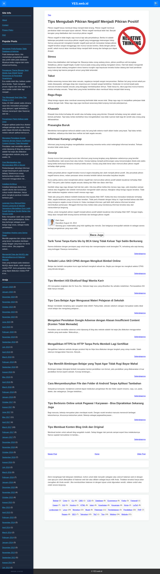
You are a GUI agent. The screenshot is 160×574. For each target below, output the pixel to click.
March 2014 (7, 532)
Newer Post (52, 454)
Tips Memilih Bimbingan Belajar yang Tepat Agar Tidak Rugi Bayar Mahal (93, 363)
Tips (103, 514)
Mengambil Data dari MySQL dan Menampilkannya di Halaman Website (15, 257)
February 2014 (8, 537)
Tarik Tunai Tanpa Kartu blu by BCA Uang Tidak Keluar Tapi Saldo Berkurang (95, 241)
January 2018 (7, 397)
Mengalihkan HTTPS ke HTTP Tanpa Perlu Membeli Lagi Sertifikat (88, 343)
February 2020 (8, 332)
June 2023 (6, 322)
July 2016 (6, 467)
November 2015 (8, 492)
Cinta (65, 501)
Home (97, 454)
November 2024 (8, 302)
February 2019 (8, 362)
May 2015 (6, 507)
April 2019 (6, 352)
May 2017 (6, 417)
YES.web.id (80, 3)
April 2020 (6, 327)
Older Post (141, 454)
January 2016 (7, 482)
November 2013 (8, 553)
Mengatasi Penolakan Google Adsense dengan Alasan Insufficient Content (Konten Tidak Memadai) (16, 140)
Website (124, 514)
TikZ (95, 514)
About (4, 20)
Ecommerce (112, 501)
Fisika (123, 501)
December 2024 (8, 297)
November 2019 (8, 337)
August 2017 (7, 407)
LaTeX (135, 505)
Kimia (126, 505)
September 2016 (8, 457)
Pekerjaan (99, 510)
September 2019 (8, 342)
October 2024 (7, 307)
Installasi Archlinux (9, 184)
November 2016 (8, 447)
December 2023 (8, 312)
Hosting (73, 505)
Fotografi (134, 501)
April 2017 (6, 422)
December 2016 (8, 442)
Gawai (55, 505)
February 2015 (8, 517)
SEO (74, 514)
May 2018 (6, 377)
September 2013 (8, 558)
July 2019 (6, 347)
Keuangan (115, 505)
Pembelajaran (113, 510)
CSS (89, 501)
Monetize (76, 510)
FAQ (4, 35)
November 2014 (8, 522)
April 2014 (6, 527)
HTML (82, 505)
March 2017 (7, 427)
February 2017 (8, 432)
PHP (139, 510)
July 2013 (6, 568)
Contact (5, 25)
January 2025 (7, 292)
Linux (65, 510)
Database (99, 501)
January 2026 (7, 287)
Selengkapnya (140, 254)
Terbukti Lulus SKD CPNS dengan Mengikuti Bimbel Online (84, 260)
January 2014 (7, 542)
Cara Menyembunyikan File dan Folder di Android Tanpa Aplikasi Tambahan (94, 383)
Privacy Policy (7, 30)
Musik (87, 510)
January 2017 (7, 437)
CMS (81, 501)
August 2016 (7, 462)
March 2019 (7, 357)
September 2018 (8, 367)
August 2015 (7, 502)
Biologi (55, 501)
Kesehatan (102, 505)
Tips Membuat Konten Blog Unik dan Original (76, 427)
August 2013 (7, 563)
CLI (73, 501)
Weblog (113, 514)
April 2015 (6, 512)
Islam (92, 505)
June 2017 (6, 412)
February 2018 (8, 392)
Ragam (65, 514)
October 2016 (7, 452)
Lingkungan (53, 510)
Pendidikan (127, 510)
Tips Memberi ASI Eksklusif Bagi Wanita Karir (76, 280)
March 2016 (7, 472)
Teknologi (84, 514)
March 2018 (7, 387)
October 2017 (7, 402)
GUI (63, 505)
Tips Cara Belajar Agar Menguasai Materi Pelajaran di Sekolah (86, 300)
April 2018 (6, 382)
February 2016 (8, 477)
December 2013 (8, 547)
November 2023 (8, 317)
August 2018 (7, 372)
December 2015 (8, 487)
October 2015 (7, 497)
